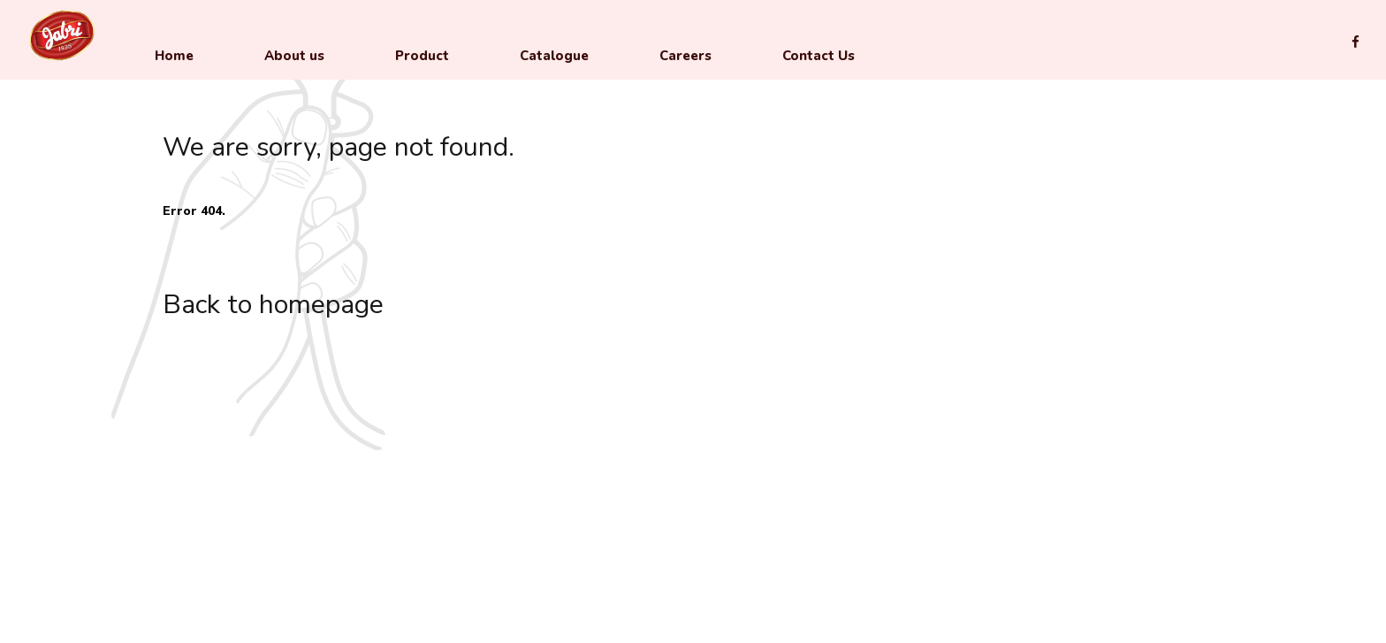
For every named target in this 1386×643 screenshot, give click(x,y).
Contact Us (818, 56)
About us (294, 56)
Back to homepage (273, 305)
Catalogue (554, 56)
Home (174, 56)
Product (422, 56)
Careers (685, 56)
